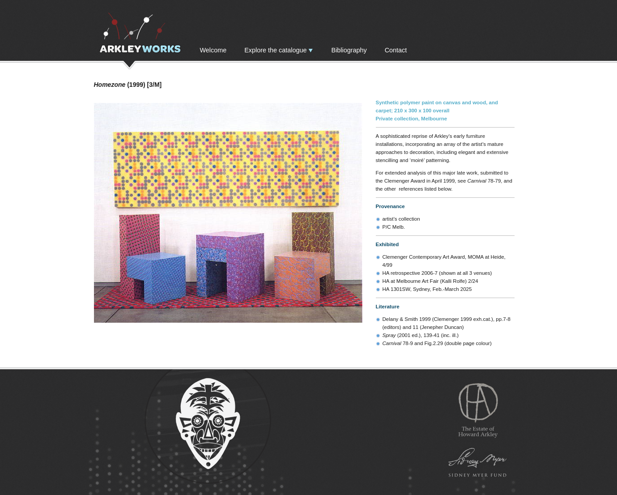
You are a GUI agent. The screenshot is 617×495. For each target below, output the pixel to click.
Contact (396, 50)
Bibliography (348, 50)
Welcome (213, 50)
